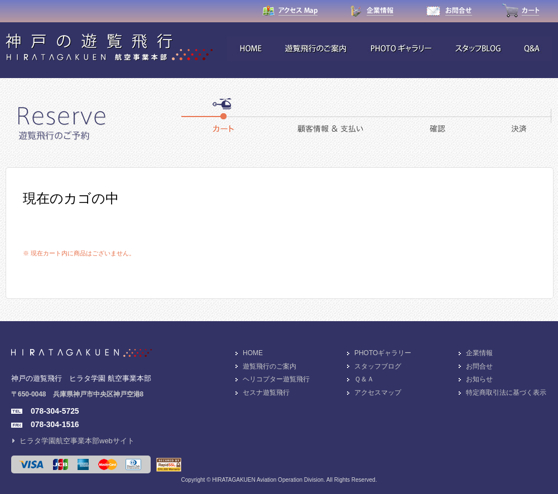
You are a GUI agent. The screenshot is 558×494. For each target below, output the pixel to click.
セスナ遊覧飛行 (266, 392)
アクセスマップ (377, 392)
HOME (253, 353)
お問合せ (479, 366)
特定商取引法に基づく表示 (506, 392)
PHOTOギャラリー (382, 353)
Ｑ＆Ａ (364, 379)
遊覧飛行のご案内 (269, 366)
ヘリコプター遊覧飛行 (276, 379)
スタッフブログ (377, 366)
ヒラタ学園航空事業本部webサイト (77, 441)
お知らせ (479, 379)
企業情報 (479, 353)
